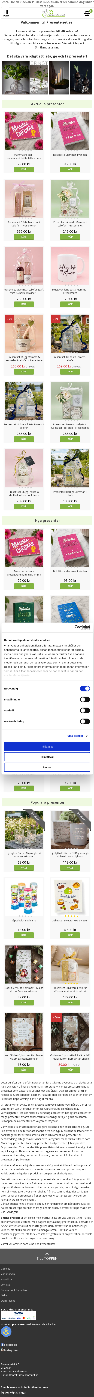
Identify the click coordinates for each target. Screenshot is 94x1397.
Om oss (5, 1284)
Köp (23, 169)
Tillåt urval (47, 756)
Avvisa (47, 767)
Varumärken (8, 1274)
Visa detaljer (75, 735)
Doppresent (8, 1300)
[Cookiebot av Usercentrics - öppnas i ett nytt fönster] (74, 627)
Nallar (4, 1295)
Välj (24, 867)
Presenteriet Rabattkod (14, 1290)
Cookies (5, 1268)
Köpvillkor (6, 1279)
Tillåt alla (47, 746)
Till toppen (47, 1256)
